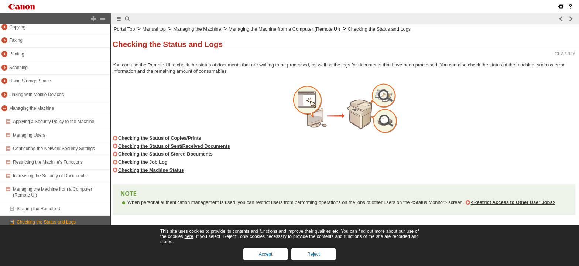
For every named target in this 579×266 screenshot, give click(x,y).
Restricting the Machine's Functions (48, 162)
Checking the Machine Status (151, 170)
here (188, 236)
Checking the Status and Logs (46, 222)
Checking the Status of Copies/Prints (159, 138)
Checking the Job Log (143, 162)
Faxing (16, 40)
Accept (266, 254)
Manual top (154, 29)
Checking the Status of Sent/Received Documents (174, 146)
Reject (313, 254)
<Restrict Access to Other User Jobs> (513, 202)
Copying (17, 27)
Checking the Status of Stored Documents (165, 154)
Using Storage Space (30, 80)
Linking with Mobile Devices (36, 94)
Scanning (18, 67)
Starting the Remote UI (39, 208)
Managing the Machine (31, 108)
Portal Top (124, 29)
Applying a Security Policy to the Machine (53, 121)
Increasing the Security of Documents (49, 175)
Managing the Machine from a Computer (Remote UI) (284, 29)
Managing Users (29, 135)
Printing (16, 54)
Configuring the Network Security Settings (54, 148)
